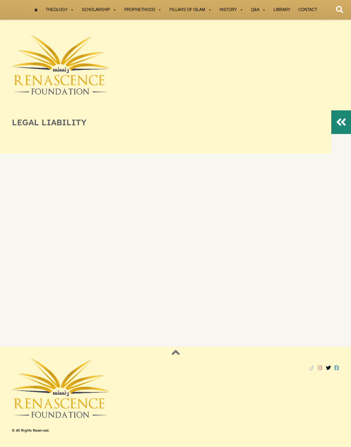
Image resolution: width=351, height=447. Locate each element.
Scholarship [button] (99, 10)
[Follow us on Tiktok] (311, 368)
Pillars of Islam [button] (190, 10)
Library (282, 9)
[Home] (36, 10)
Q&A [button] (258, 10)
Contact (307, 9)
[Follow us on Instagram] (320, 368)
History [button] (231, 10)
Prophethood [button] (142, 10)
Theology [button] (60, 10)
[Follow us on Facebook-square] (336, 368)
